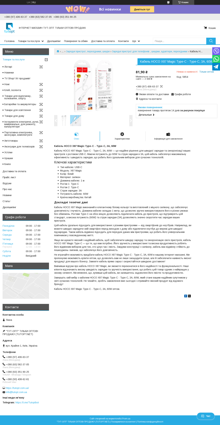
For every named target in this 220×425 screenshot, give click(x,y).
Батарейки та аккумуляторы (20, 104)
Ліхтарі (8, 66)
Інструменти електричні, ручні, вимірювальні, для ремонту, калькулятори (21, 124)
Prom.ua (126, 418)
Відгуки (7, 183)
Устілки (8, 152)
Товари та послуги (29, 41)
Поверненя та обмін (76, 41)
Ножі (6, 84)
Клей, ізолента (12, 90)
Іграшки (8, 158)
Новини (7, 195)
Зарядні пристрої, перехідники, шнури (88, 51)
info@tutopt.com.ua (16, 392)
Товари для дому (14, 116)
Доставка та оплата (103, 41)
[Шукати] (211, 41)
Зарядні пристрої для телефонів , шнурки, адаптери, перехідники (149, 51)
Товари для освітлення (17, 110)
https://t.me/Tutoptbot (27, 402)
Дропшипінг (54, 41)
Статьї (6, 201)
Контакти (123, 41)
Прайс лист (9, 177)
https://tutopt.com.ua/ (17, 388)
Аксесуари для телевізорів (19, 146)
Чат (205, 416)
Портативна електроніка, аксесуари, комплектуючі (18, 133)
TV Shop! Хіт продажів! (17, 78)
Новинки (9, 72)
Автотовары (11, 140)
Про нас (7, 189)
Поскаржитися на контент (123, 422)
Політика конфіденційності (150, 422)
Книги (7, 164)
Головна (9, 41)
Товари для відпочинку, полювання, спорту (17, 97)
